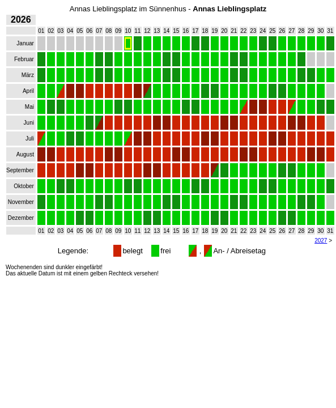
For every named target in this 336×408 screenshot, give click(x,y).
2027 (320, 240)
